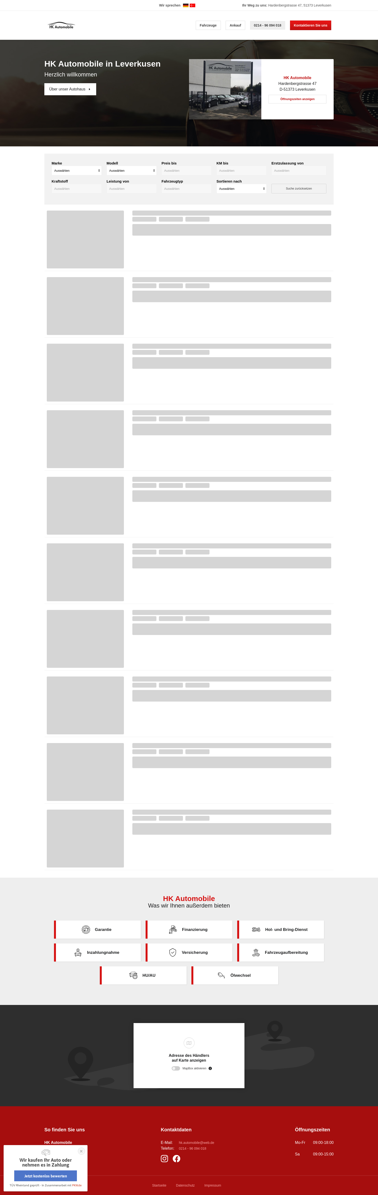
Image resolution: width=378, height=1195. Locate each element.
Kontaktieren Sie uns (310, 25)
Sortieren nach (229, 181)
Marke (57, 163)
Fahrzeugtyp (172, 181)
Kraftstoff (60, 181)
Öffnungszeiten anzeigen (297, 99)
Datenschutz (185, 1185)
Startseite (159, 1185)
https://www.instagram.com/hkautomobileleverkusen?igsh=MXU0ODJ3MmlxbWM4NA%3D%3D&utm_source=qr (165, 1158)
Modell (112, 163)
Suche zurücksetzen (299, 188)
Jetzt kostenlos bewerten (45, 1176)
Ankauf (235, 25)
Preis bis (169, 163)
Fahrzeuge (208, 25)
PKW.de (76, 1185)
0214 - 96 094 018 (267, 25)
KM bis (222, 163)
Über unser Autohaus (68, 89)
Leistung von (118, 181)
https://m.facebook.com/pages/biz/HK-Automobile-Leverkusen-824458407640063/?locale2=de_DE (177, 1158)
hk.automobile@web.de (196, 1143)
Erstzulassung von (287, 163)
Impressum (212, 1185)
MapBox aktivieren (194, 1068)
